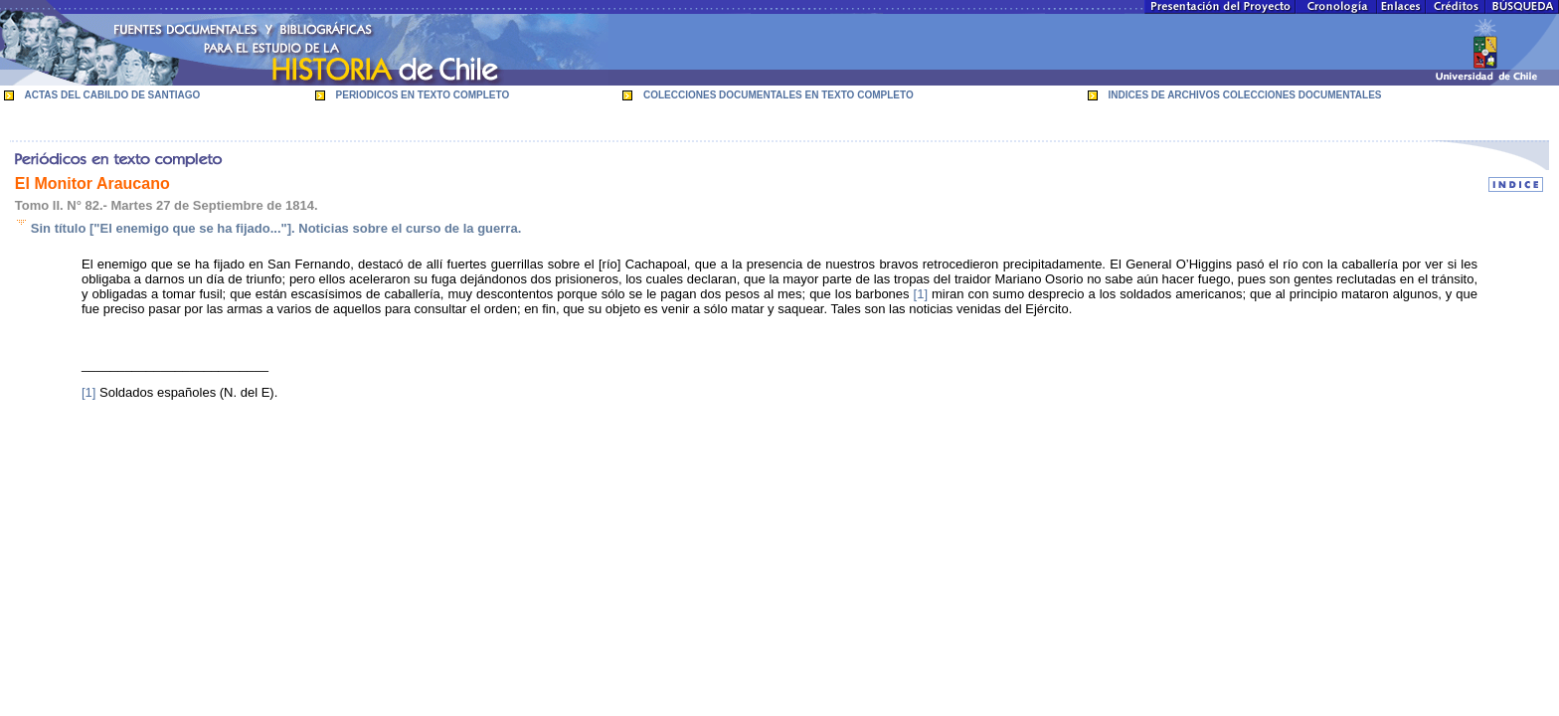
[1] (921, 293)
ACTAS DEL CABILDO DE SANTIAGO (113, 95)
